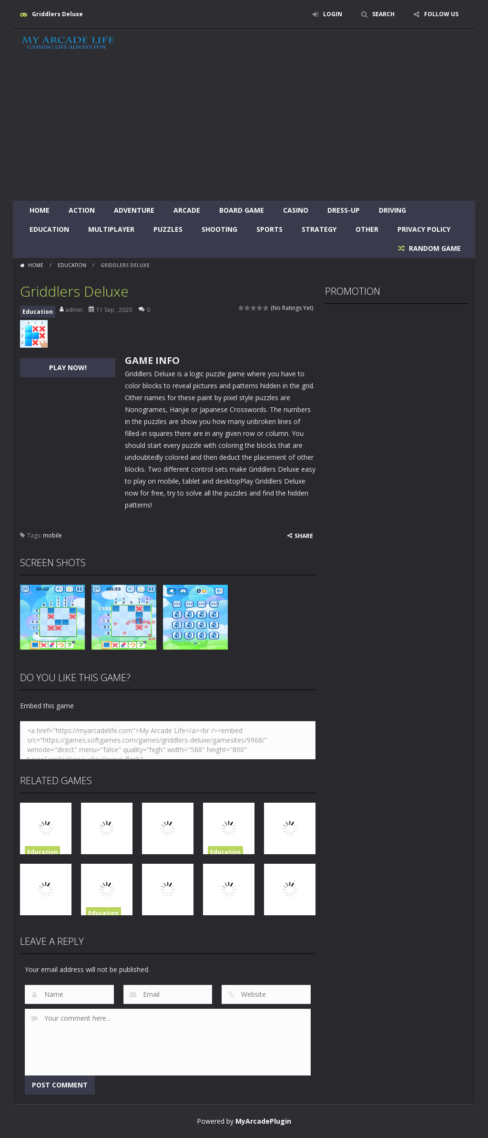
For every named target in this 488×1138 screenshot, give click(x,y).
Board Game (241, 210)
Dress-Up (343, 210)
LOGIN (332, 14)
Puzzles (168, 229)
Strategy (319, 229)
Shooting (219, 229)
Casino (295, 210)
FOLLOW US (441, 14)
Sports (269, 229)
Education (49, 229)
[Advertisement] (244, 129)
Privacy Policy (423, 229)
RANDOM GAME (434, 248)
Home (40, 210)
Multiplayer (111, 229)
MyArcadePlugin (263, 1121)
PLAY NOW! (68, 367)
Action (82, 210)
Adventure (134, 210)
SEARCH (383, 14)
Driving (392, 210)
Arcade (186, 210)
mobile (52, 535)
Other (367, 229)
